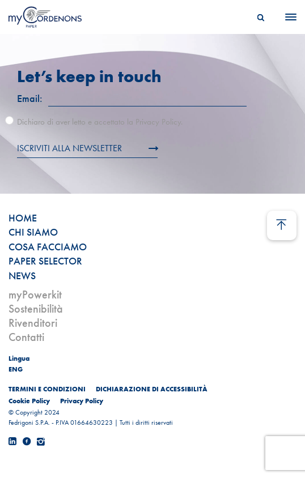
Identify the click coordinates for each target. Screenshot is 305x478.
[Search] (261, 17)
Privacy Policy (81, 401)
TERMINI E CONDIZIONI (47, 389)
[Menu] (287, 17)
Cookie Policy (29, 401)
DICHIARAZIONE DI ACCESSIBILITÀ (151, 389)
